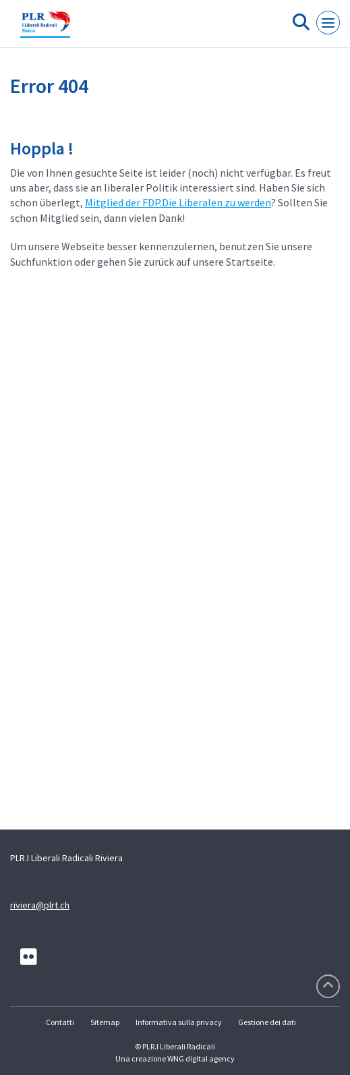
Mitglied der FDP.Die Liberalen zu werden (178, 202)
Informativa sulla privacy (179, 1022)
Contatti (60, 1022)
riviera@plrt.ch (39, 905)
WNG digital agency (201, 1058)
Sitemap (104, 1022)
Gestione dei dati (267, 1022)
